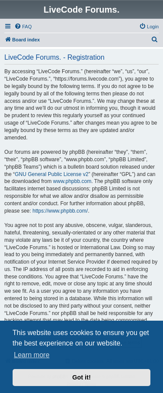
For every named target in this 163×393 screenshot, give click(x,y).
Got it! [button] (81, 377)
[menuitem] (23, 26)
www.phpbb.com (72, 181)
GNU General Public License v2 (51, 174)
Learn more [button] (32, 355)
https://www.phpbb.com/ (60, 211)
